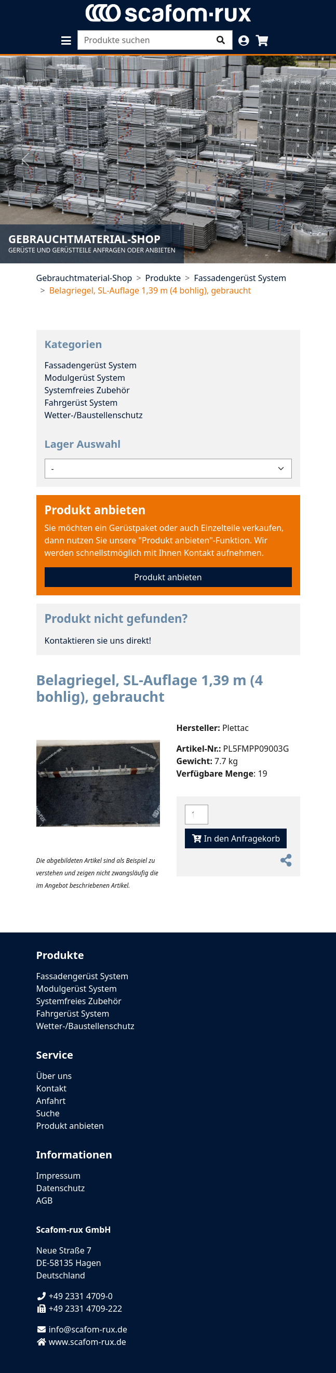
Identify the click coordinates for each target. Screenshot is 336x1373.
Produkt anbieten (95, 510)
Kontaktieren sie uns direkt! (98, 640)
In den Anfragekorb (236, 838)
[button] (66, 40)
